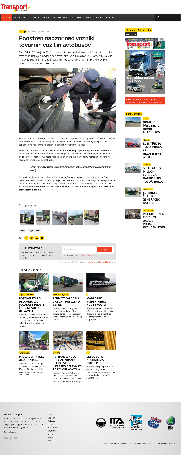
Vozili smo (20, 17)
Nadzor (22, 231)
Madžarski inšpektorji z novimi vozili (96, 301)
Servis (46, 17)
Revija (98, 17)
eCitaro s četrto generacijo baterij (152, 197)
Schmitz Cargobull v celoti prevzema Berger (67, 301)
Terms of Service (105, 262)
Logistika (76, 17)
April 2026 (131, 34)
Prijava (104, 249)
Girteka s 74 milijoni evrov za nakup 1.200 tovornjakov (153, 174)
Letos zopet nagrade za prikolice (95, 360)
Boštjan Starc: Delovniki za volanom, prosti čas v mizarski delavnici (31, 305)
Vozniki (37, 231)
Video (88, 17)
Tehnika (34, 17)
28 (176, 443)
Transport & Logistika (139, 30)
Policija (30, 231)
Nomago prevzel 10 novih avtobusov (152, 127)
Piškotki (136, 443)
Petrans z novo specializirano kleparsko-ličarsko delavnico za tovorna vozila (67, 363)
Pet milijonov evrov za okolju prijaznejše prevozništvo (154, 221)
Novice (6, 17)
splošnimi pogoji (88, 255)
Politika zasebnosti (147, 443)
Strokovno (60, 17)
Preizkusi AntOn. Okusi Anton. (31, 358)
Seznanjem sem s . (79, 255)
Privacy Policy (90, 262)
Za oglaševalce (10, 432)
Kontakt (111, 17)
